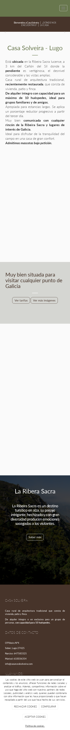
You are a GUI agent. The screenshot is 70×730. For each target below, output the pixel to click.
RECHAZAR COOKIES (25, 706)
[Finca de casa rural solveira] (35, 401)
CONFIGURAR (48, 706)
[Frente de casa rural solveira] (35, 178)
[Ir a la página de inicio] (2, 8)
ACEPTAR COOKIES (35, 716)
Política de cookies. (35, 725)
